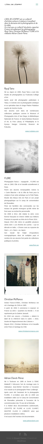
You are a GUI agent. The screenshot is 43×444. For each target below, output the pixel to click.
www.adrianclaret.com (31, 421)
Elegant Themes (20, 438)
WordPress (21, 441)
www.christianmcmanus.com (28, 331)
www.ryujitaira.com (32, 131)
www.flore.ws (34, 245)
